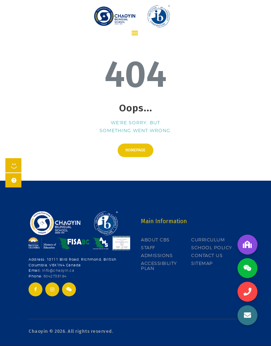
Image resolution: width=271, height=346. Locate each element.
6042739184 (55, 276)
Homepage (135, 150)
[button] (247, 315)
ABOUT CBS (155, 239)
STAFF (148, 247)
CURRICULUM (208, 239)
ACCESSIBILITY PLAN (159, 265)
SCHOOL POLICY (211, 247)
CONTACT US (207, 255)
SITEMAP (202, 263)
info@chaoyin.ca (58, 270)
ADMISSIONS (157, 255)
